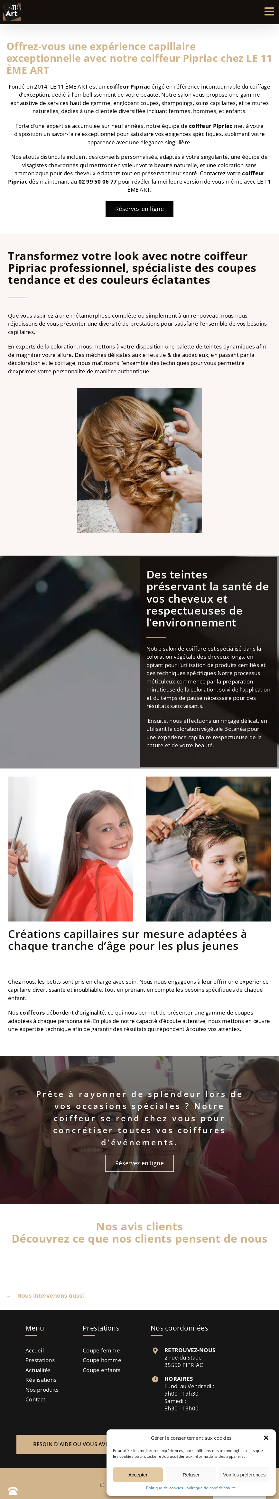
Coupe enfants (101, 1370)
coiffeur (200, 125)
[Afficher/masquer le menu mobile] (270, 11)
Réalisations (40, 1379)
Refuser (191, 1474)
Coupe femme (101, 1350)
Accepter (137, 1474)
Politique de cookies (164, 1488)
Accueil (34, 1350)
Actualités (38, 1370)
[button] (266, 1438)
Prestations (40, 1360)
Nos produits (42, 1389)
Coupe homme (102, 1360)
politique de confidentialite (211, 1488)
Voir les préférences (244, 1474)
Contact (35, 1399)
